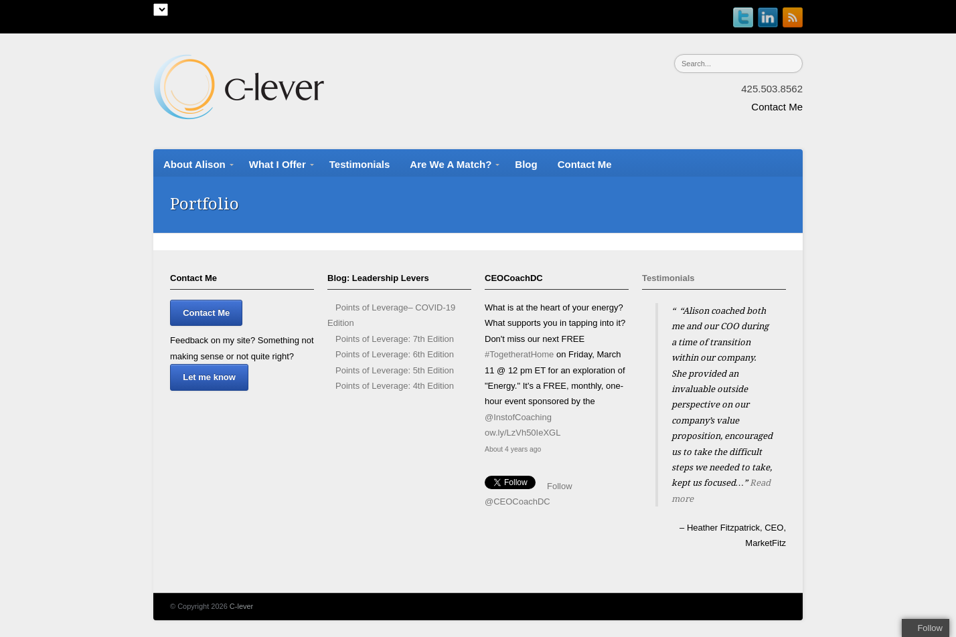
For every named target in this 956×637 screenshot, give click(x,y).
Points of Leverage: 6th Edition (394, 354)
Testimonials (668, 278)
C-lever (241, 606)
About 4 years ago (513, 449)
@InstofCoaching (518, 417)
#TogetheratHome (519, 354)
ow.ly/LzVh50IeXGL (522, 433)
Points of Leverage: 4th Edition (394, 386)
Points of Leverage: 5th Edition (394, 370)
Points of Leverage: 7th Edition (394, 339)
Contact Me (777, 106)
